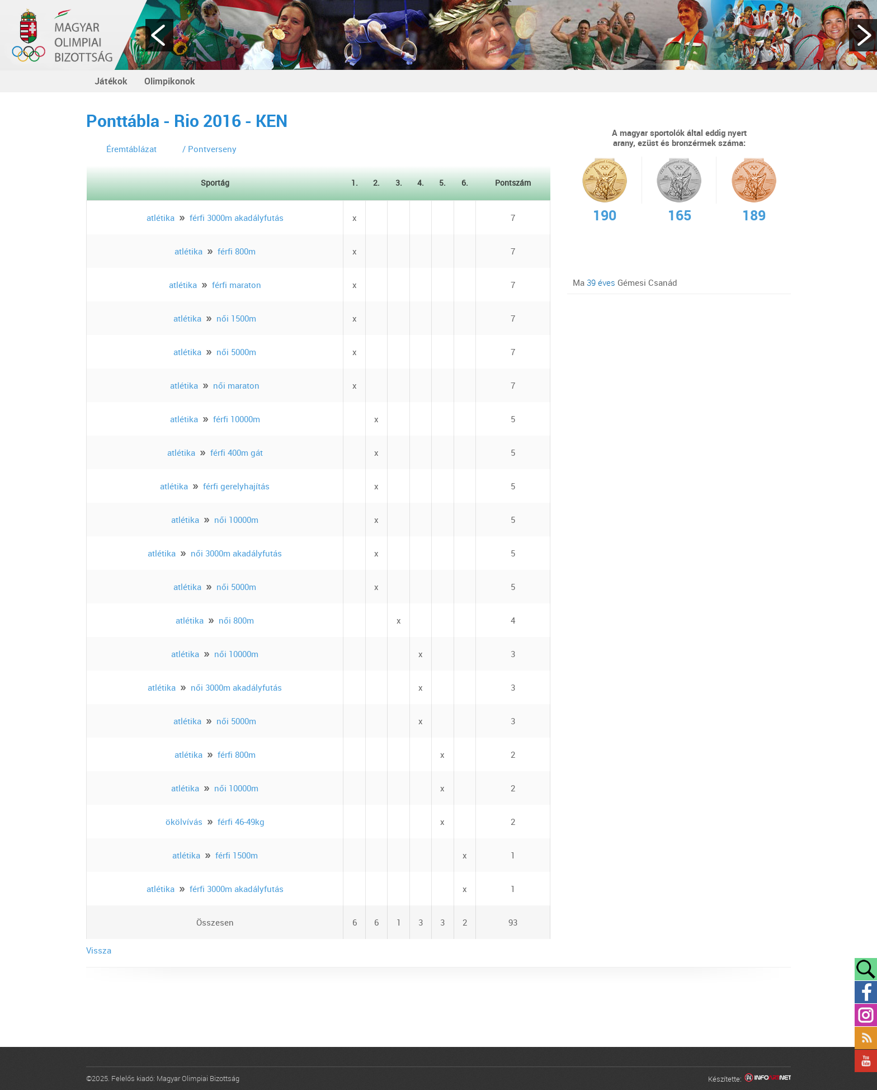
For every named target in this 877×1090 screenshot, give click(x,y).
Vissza (98, 950)
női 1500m (236, 318)
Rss (866, 1038)
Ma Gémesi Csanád (625, 282)
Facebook (866, 992)
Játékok (111, 81)
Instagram (866, 1015)
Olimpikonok (169, 81)
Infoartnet (767, 1079)
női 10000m (236, 519)
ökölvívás (184, 821)
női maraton (236, 385)
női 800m (236, 620)
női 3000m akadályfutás (236, 553)
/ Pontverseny (209, 148)
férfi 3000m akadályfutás (237, 217)
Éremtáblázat (131, 148)
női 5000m (236, 351)
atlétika (161, 217)
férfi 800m (237, 251)
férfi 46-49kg (241, 821)
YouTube (866, 1061)
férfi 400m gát (236, 452)
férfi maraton (236, 284)
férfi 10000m (236, 418)
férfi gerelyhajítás (236, 486)
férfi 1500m (236, 855)
